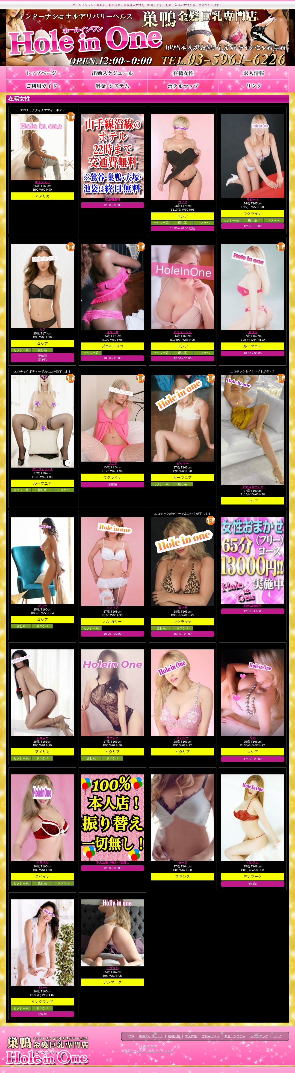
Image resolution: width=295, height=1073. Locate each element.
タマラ (182, 607)
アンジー (183, 737)
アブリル (112, 968)
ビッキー (183, 463)
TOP (131, 1036)
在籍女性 (174, 1036)
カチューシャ (183, 332)
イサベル (42, 862)
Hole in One (149, 1045)
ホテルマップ (259, 1036)
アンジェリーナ (42, 469)
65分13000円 (253, 605)
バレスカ (253, 862)
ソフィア (112, 607)
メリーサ (112, 332)
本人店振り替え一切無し (112, 862)
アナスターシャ (252, 487)
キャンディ (42, 182)
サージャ (112, 737)
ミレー (42, 987)
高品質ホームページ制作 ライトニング (148, 1051)
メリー (42, 605)
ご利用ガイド (211, 1036)
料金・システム (234, 1036)
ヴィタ (182, 202)
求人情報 (191, 1036)
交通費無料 (112, 199)
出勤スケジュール (151, 1036)
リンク (277, 1036)
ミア (42, 329)
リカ (253, 737)
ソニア (112, 463)
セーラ (182, 862)
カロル (252, 332)
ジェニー (42, 737)
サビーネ (253, 199)
